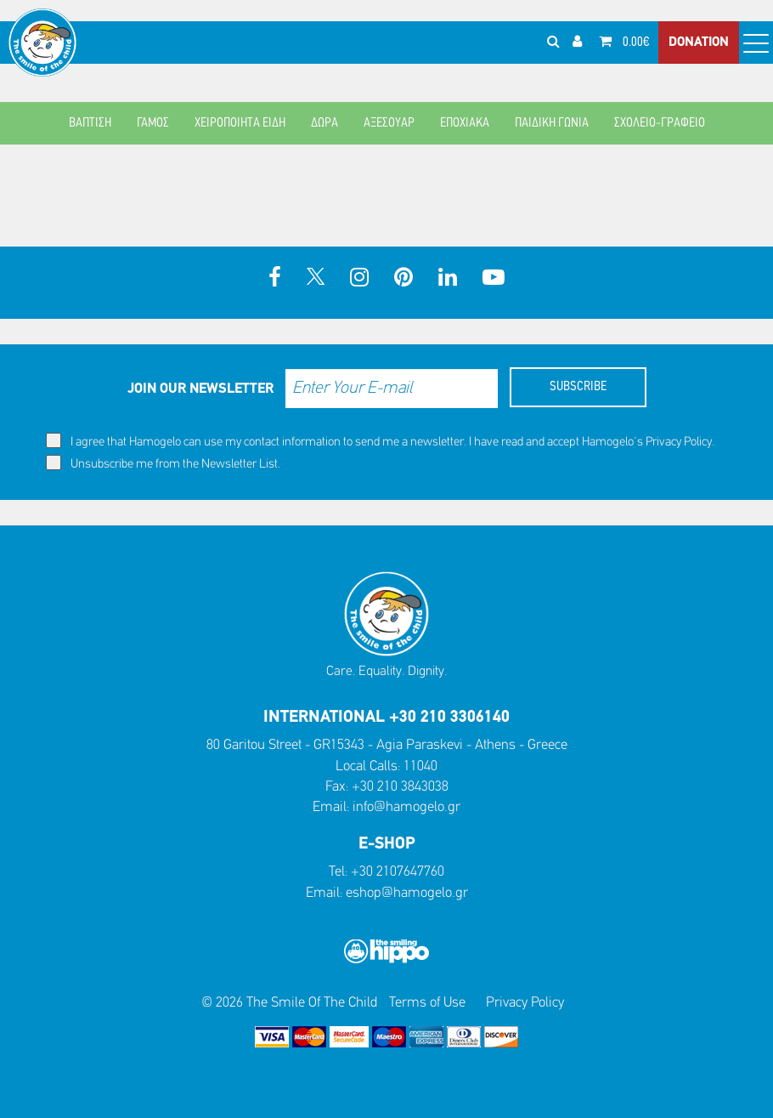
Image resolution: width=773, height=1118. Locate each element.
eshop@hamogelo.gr (407, 893)
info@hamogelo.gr (406, 807)
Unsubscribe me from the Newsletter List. (163, 463)
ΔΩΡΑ (324, 123)
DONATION (699, 42)
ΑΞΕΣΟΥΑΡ (389, 123)
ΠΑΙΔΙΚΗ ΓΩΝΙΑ (552, 123)
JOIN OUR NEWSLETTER (200, 389)
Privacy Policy (679, 442)
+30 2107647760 (397, 872)
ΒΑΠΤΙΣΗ (90, 123)
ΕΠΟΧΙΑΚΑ (464, 123)
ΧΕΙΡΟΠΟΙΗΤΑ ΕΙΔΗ (240, 123)
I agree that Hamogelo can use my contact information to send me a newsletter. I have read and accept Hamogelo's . (380, 441)
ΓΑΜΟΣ (153, 123)
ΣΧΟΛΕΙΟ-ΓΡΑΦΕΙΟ (659, 123)
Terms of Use (427, 1003)
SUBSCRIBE (578, 387)
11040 (420, 766)
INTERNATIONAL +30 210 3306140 (386, 717)
